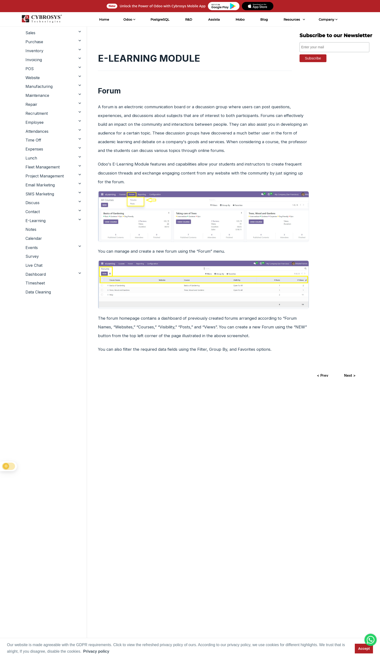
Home (104, 19)
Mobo (239, 19)
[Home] (41, 19)
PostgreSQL (159, 19)
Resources (292, 19)
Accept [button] (364, 649)
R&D (188, 19)
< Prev (322, 375)
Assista (214, 19)
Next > (350, 375)
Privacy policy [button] (96, 651)
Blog (264, 19)
